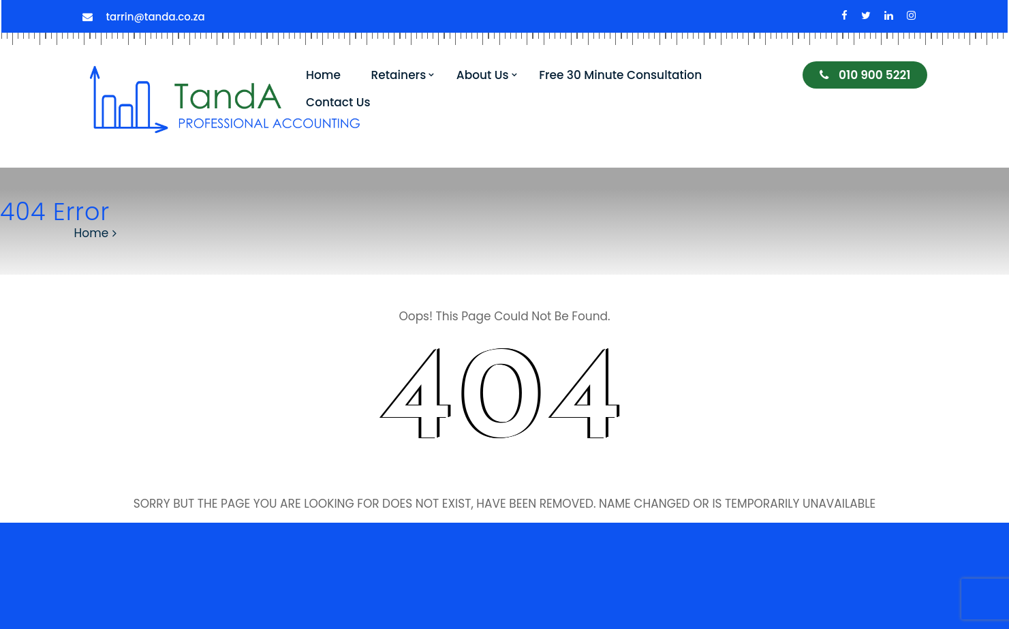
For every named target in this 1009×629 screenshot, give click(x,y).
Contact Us (338, 102)
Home (323, 75)
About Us (482, 75)
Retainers (398, 75)
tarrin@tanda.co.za (155, 17)
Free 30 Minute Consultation (620, 75)
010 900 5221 (865, 75)
